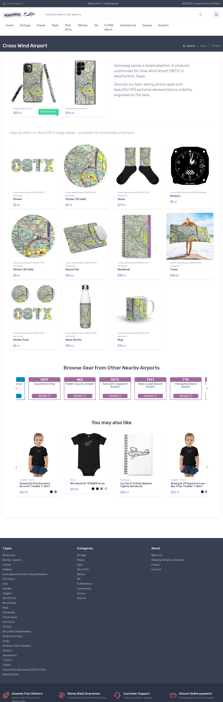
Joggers (7, 593)
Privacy (155, 564)
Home (9, 25)
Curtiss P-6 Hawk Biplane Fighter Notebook (136, 485)
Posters (7, 626)
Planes (41, 25)
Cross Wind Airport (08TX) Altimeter (188, 192)
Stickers (175, 196)
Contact (156, 569)
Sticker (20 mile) (23, 269)
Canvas (7, 564)
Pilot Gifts (68, 27)
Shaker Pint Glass (13, 636)
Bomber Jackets (12, 560)
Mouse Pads (9, 602)
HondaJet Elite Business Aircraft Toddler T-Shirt (35, 485)
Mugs (5, 607)
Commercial (128, 25)
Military (83, 25)
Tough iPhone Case (22, 108)
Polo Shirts (9, 622)
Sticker (17, 199)
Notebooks (9, 612)
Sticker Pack (21, 339)
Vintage (25, 25)
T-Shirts (7, 660)
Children (7, 569)
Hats (5, 583)
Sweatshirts (10, 655)
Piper (55, 25)
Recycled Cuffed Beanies (17, 631)
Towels (7, 664)
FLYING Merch (109, 27)
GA (96, 25)
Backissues (9, 555)
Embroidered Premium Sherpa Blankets (25, 574)
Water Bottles (11, 674)
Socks (121, 199)
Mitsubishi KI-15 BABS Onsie (87, 483)
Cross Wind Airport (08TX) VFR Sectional (28, 194)
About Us (156, 555)
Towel (173, 269)
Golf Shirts (9, 579)
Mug (120, 339)
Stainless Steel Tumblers (17, 645)
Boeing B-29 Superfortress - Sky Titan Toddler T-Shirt (189, 485)
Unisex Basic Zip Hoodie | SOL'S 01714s (24, 669)
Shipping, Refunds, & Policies (167, 560)
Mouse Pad (72, 269)
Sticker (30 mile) (75, 199)
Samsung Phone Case (76, 108)
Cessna (147, 25)
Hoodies (7, 588)
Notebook (124, 269)
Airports (163, 25)
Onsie (73, 480)
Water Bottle (73, 339)
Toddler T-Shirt (27, 480)
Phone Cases (10, 617)
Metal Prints (9, 598)
